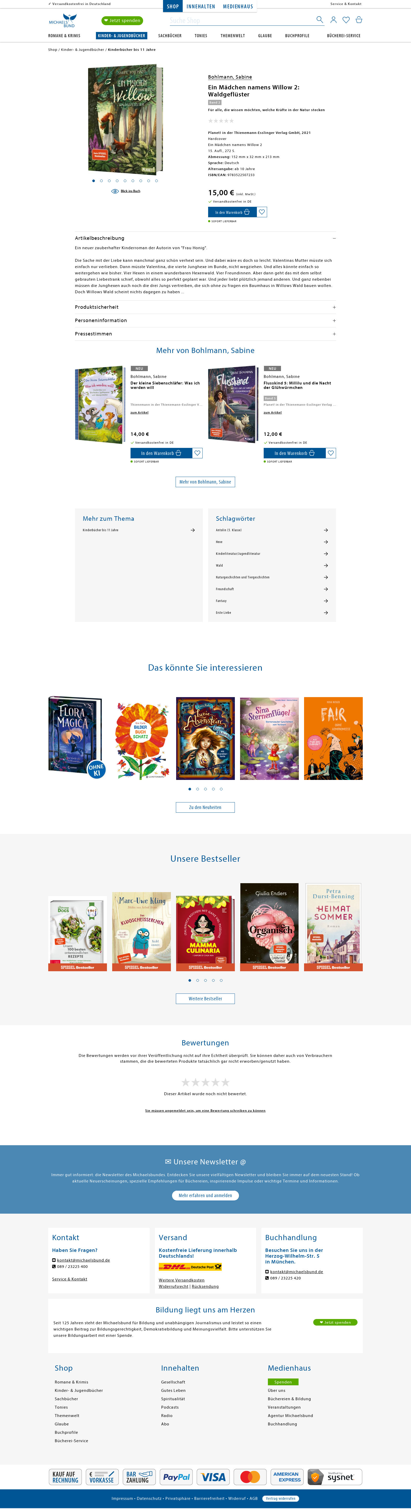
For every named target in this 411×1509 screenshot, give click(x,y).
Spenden (283, 1382)
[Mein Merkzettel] (346, 20)
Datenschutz (149, 1498)
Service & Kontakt (346, 4)
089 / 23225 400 (72, 1266)
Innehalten (201, 6)
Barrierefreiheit (209, 1498)
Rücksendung (205, 1286)
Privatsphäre (178, 1498)
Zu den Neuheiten (205, 807)
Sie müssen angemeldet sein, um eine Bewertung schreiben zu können (205, 1110)
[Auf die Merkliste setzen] (262, 212)
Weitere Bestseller (205, 999)
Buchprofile (297, 36)
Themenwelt (233, 36)
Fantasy (221, 601)
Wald (219, 565)
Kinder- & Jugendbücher (121, 36)
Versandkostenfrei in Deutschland (81, 4)
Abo (165, 1424)
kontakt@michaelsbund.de (83, 1260)
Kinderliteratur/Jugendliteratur (238, 554)
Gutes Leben (173, 1390)
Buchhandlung (282, 1424)
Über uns (276, 1390)
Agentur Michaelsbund (290, 1415)
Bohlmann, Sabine (230, 77)
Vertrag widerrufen (280, 1498)
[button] (189, 789)
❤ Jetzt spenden (122, 20)
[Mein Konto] (333, 20)
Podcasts (170, 1407)
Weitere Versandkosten (182, 1280)
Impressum (122, 1498)
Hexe (219, 542)
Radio (167, 1415)
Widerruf (237, 1498)
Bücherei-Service (344, 36)
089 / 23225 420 (285, 1278)
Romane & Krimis (64, 36)
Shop (173, 6)
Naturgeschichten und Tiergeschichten (243, 577)
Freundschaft (225, 589)
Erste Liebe (223, 613)
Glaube (265, 36)
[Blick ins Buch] (125, 191)
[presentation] (76, 386)
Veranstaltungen (284, 1407)
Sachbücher (170, 36)
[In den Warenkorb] (232, 212)
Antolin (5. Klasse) (229, 530)
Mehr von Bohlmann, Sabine (205, 482)
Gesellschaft (173, 1382)
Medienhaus (238, 6)
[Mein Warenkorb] (359, 20)
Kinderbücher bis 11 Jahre (100, 530)
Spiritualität (173, 1399)
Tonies (201, 36)
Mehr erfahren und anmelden (205, 1195)
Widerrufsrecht (173, 1286)
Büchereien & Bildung (289, 1399)
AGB (254, 1498)
